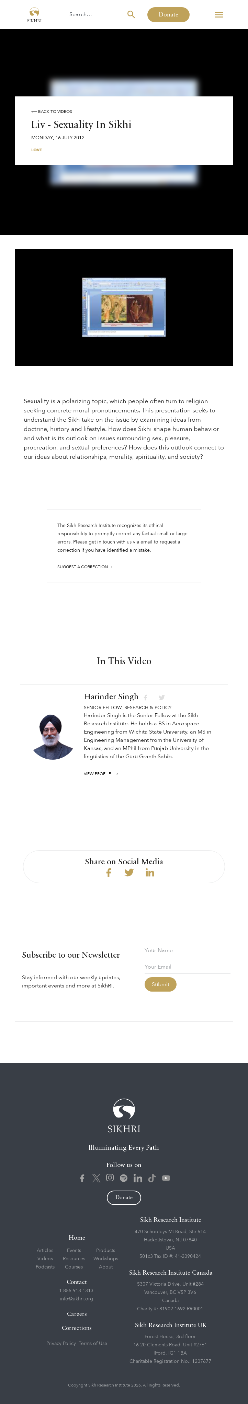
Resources (74, 1258)
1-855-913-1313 (76, 1290)
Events (74, 1250)
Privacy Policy (61, 1343)
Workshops (105, 1258)
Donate (168, 15)
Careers (77, 1314)
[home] (32, 14)
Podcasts (45, 1267)
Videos (45, 1258)
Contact (77, 1282)
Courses (74, 1267)
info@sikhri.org (76, 1299)
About (106, 1267)
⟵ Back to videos (51, 111)
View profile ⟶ (101, 773)
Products (105, 1250)
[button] (218, 14)
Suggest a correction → (85, 567)
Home (77, 1238)
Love (36, 150)
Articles (45, 1250)
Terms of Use (93, 1343)
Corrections (77, 1328)
